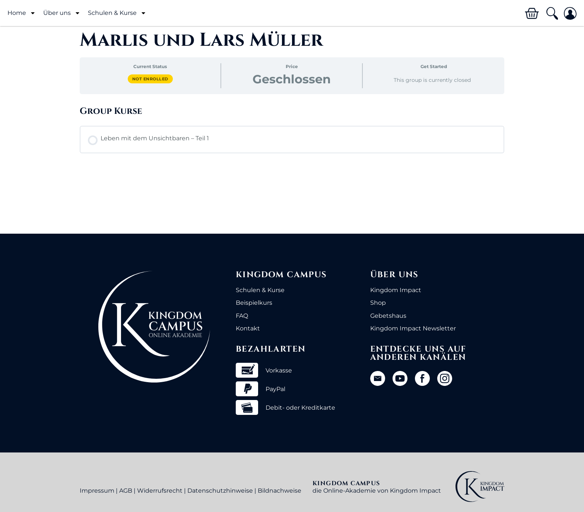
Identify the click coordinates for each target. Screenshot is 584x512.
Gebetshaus (388, 315)
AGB (125, 490)
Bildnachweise (279, 490)
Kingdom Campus (281, 274)
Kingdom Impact (395, 290)
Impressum (97, 490)
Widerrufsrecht (159, 490)
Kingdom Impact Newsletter (413, 328)
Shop (378, 302)
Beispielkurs (254, 302)
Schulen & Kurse (117, 13)
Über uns (61, 13)
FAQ (242, 315)
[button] (552, 13)
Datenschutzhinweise (220, 490)
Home (21, 13)
